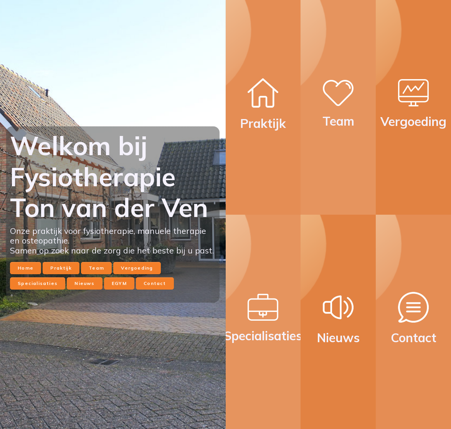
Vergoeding (137, 268)
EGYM (119, 283)
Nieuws (84, 283)
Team (96, 268)
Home (25, 268)
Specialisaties (38, 283)
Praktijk (60, 268)
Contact (155, 283)
